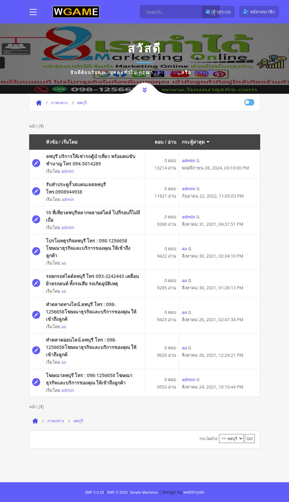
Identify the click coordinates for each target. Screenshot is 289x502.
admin (67, 171)
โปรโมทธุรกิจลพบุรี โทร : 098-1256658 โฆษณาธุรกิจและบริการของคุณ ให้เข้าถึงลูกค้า (88, 248)
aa (63, 263)
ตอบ (159, 142)
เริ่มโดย (69, 142)
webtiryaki (194, 492)
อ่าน (172, 142)
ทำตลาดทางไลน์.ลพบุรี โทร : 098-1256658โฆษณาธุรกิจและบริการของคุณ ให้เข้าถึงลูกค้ (91, 311)
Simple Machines (144, 492)
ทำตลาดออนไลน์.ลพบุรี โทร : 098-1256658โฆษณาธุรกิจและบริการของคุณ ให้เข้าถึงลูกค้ (91, 347)
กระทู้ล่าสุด (196, 142)
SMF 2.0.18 (94, 492)
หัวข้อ (52, 142)
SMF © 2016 (117, 492)
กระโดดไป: (209, 438)
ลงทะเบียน (205, 72)
